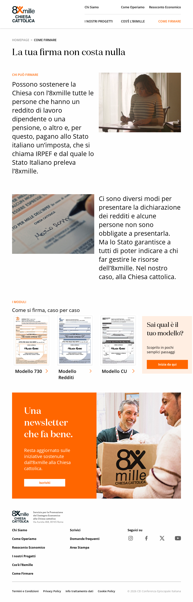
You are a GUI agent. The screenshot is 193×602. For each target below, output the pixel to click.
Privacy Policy (52, 591)
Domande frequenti (85, 539)
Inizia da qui (155, 364)
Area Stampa (79, 547)
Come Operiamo (133, 7)
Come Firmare (169, 21)
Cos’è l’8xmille (133, 21)
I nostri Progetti (99, 21)
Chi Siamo (92, 7)
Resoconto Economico (165, 7)
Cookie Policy (106, 591)
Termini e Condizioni (25, 591)
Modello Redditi (63, 374)
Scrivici (75, 530)
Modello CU (107, 371)
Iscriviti (44, 483)
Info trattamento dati (79, 591)
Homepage (20, 40)
